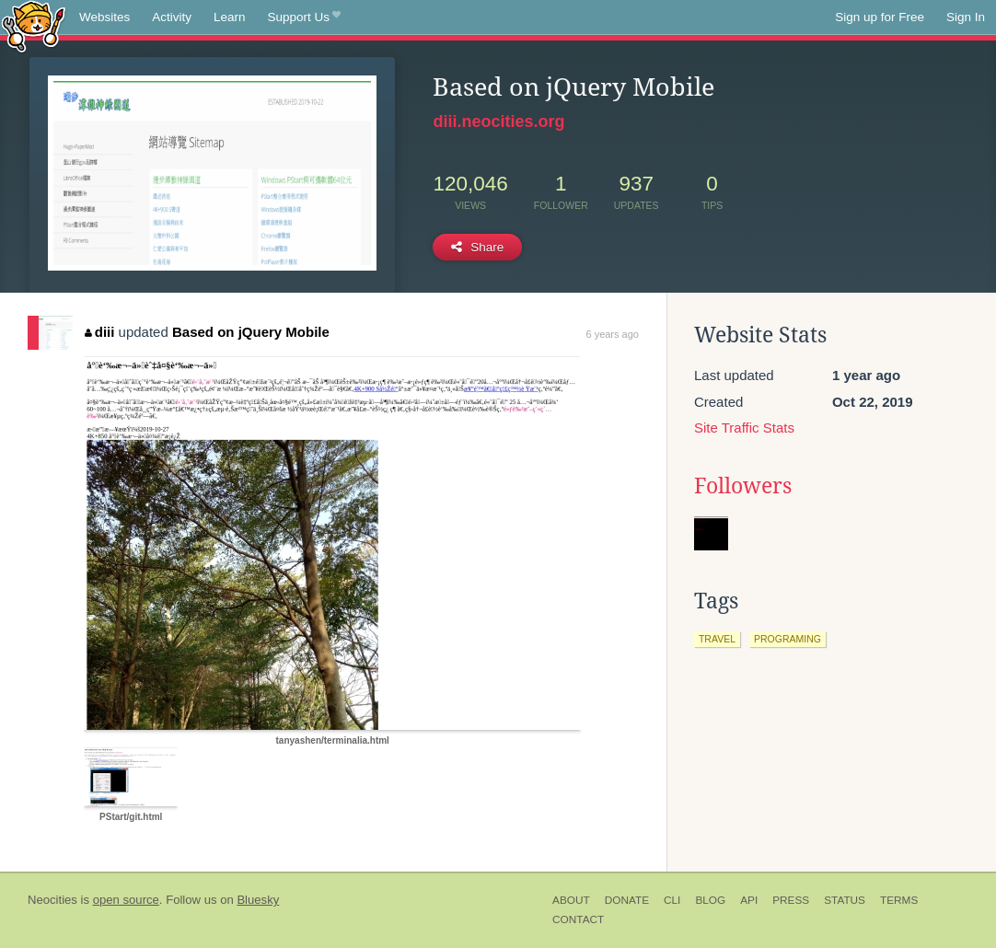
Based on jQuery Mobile (251, 332)
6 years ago (611, 334)
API (749, 900)
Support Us (304, 17)
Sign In (965, 17)
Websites (104, 17)
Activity (171, 17)
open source (126, 900)
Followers (743, 486)
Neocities (52, 900)
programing (787, 638)
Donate (627, 900)
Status (844, 900)
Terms (899, 900)
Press (790, 900)
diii (99, 332)
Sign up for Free (879, 17)
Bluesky (258, 900)
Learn (230, 17)
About (571, 900)
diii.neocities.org (498, 121)
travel (717, 638)
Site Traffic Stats (744, 427)
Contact (578, 919)
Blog (710, 900)
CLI (672, 900)
